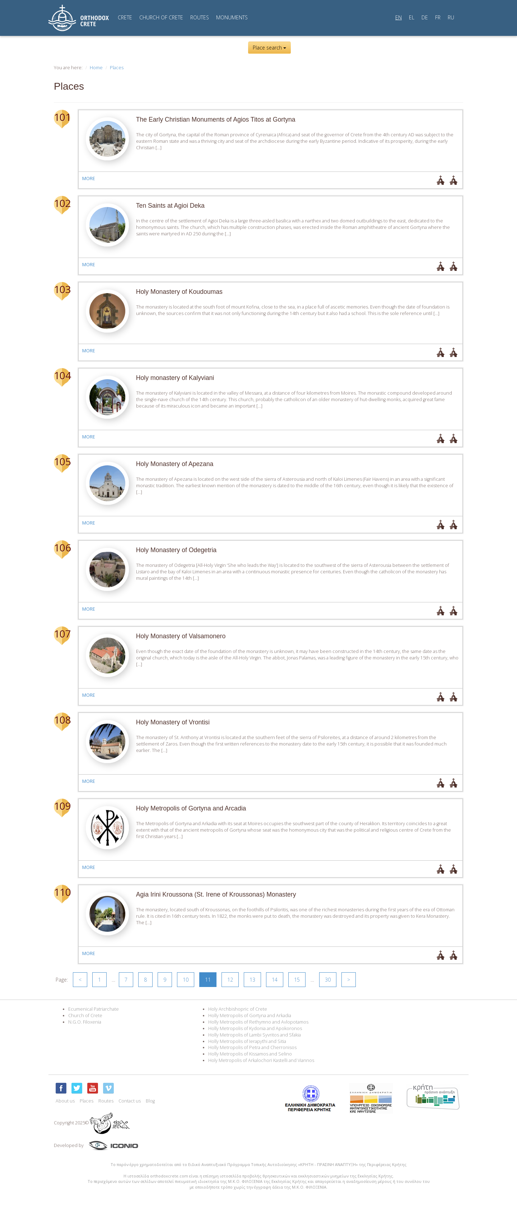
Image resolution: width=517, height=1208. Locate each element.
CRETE (125, 17)
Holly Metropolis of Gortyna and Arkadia (249, 1015)
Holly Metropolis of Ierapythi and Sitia (247, 1041)
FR (438, 17)
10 (185, 979)
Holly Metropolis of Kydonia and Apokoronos (255, 1028)
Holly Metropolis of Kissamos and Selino (250, 1054)
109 (62, 806)
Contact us (129, 1101)
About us (65, 1101)
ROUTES (199, 17)
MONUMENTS (232, 17)
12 (230, 979)
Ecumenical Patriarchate (93, 1009)
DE (424, 17)
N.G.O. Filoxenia (84, 1022)
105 (62, 461)
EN (398, 17)
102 (62, 203)
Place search (269, 47)
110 (62, 892)
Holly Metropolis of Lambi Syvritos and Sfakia (254, 1035)
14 (275, 979)
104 (62, 375)
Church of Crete (85, 1015)
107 (62, 633)
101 (62, 117)
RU (451, 17)
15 (297, 979)
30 (328, 979)
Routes (105, 1101)
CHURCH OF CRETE (161, 17)
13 (252, 979)
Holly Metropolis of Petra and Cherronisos (252, 1047)
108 (62, 720)
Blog (150, 1101)
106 (62, 547)
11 (208, 979)
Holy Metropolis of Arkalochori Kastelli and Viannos (261, 1060)
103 (62, 289)
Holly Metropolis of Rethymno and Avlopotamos (258, 1022)
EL (411, 17)
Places (117, 68)
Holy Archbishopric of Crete (237, 1009)
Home (96, 68)
